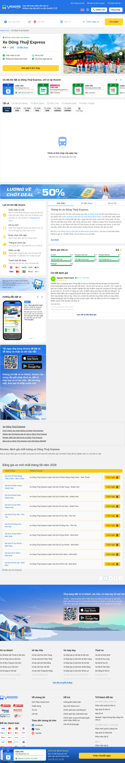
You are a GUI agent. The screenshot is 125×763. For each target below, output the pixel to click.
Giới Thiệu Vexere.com (40, 702)
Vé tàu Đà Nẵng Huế (40, 675)
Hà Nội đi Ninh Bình (102, 655)
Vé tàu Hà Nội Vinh (39, 679)
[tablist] (86, 203)
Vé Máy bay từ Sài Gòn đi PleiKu (76, 675)
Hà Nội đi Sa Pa (101, 663)
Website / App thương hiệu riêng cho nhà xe (109, 718)
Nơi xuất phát (14, 22)
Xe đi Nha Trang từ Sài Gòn (10, 663)
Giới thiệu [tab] (61, 203)
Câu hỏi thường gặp (71, 724)
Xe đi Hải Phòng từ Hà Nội (10, 675)
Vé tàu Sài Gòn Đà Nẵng (41, 663)
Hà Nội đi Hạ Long (102, 659)
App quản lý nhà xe (102, 709)
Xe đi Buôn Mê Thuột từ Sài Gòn (12, 655)
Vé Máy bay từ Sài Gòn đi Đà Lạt (76, 671)
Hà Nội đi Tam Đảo (102, 667)
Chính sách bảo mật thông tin (74, 710)
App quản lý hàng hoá (103, 733)
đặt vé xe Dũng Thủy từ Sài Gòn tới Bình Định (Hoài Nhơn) (76, 231)
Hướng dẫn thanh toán (72, 702)
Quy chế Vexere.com (71, 706)
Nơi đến (40, 22)
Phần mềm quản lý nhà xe (105, 705)
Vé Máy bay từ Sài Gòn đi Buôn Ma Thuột (77, 680)
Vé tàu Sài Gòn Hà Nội (40, 667)
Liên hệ (34, 714)
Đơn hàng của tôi (77, 3)
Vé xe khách (6, 650)
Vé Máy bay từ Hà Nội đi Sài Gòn (76, 655)
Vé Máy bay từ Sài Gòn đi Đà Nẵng (76, 667)
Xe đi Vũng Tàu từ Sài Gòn (10, 659)
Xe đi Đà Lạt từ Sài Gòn (9, 667)
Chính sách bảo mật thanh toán (75, 714)
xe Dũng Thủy (92, 214)
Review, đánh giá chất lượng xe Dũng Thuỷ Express (22, 438)
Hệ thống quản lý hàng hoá (107, 725)
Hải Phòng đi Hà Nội (103, 679)
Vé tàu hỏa (37, 650)
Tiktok (37, 729)
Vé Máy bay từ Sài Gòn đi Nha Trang (77, 659)
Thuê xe (99, 650)
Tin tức (34, 710)
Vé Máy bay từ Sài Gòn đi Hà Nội (76, 663)
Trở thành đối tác (115, 3)
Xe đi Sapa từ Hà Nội (8, 671)
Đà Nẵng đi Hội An (102, 671)
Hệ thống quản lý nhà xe (105, 702)
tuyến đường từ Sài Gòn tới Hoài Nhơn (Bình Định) (81, 217)
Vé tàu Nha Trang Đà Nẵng (42, 671)
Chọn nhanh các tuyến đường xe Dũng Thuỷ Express (23, 431)
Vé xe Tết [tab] (112, 203)
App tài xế (99, 713)
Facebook (39, 725)
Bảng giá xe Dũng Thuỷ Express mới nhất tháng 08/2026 (24, 441)
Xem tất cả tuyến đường (62, 683)
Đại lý (97, 742)
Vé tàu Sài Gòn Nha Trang (42, 655)
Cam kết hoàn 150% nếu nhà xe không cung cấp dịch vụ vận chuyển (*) (39, 7)
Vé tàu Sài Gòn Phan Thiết (42, 659)
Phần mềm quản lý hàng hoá (106, 729)
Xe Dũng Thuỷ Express (14, 426)
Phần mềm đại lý (101, 737)
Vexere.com (4, 30)
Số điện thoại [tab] (86, 203)
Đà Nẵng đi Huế (101, 675)
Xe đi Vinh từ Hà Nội (8, 679)
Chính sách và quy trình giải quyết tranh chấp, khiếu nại (76, 719)
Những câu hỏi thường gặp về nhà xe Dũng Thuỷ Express (25, 434)
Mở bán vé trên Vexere (96, 3)
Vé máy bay (69, 650)
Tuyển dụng (36, 706)
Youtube (38, 733)
